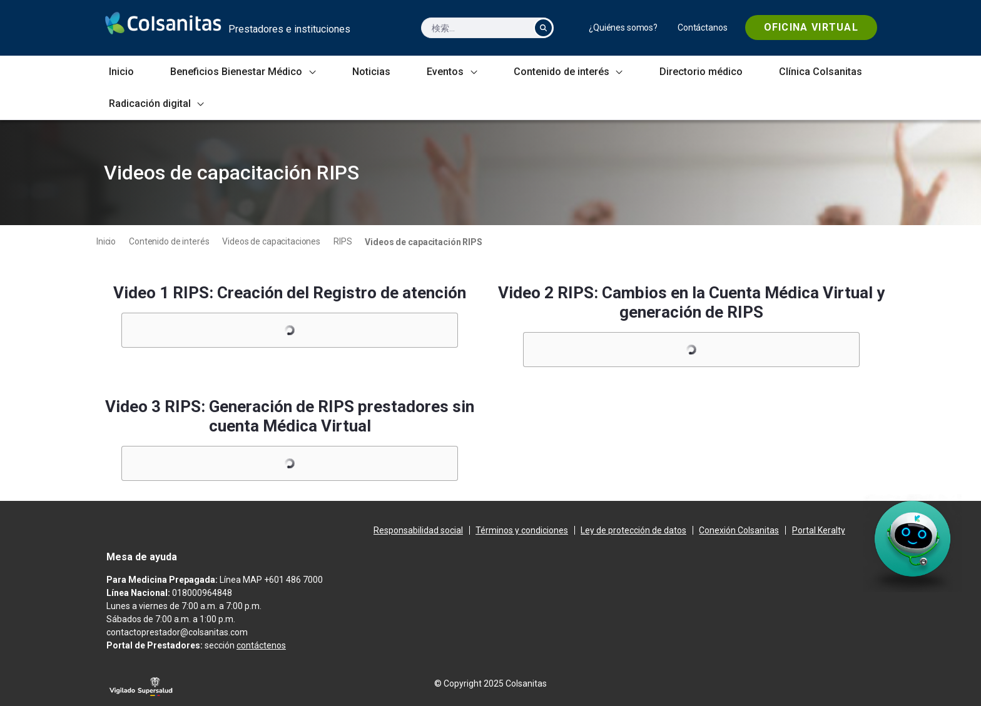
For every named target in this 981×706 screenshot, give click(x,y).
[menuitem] (623, 28)
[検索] (475, 28)
